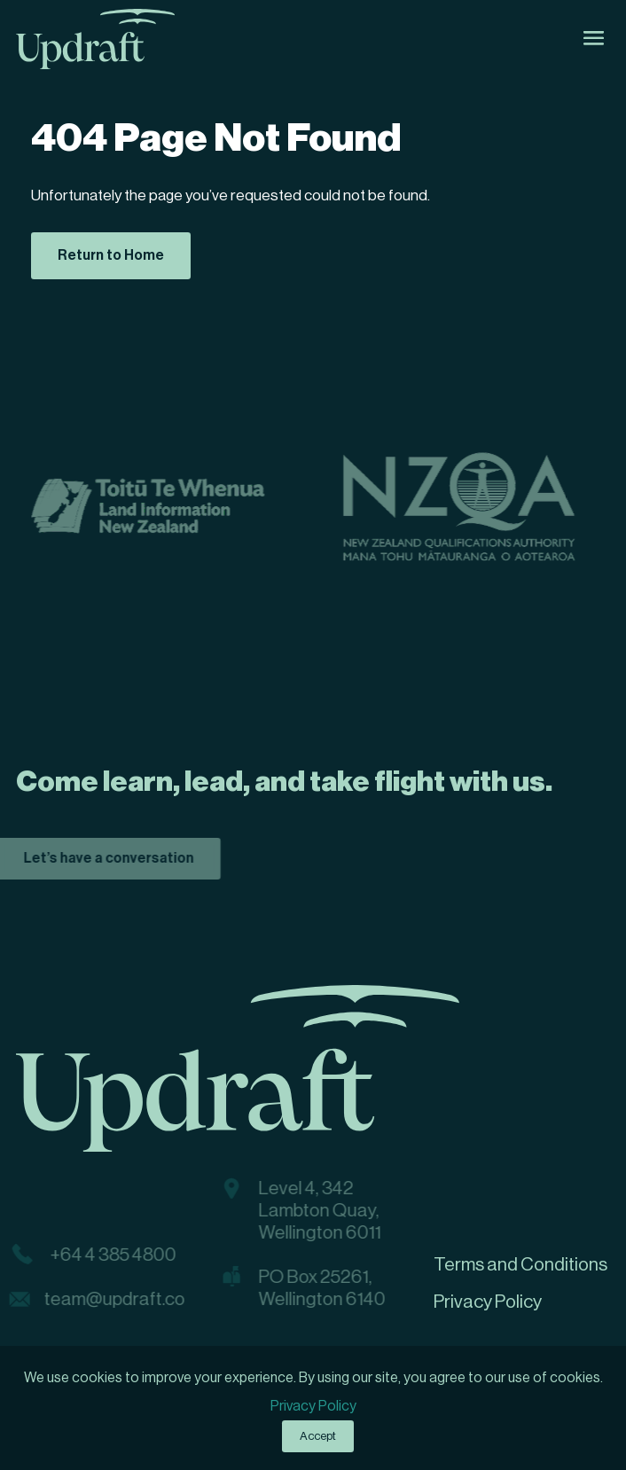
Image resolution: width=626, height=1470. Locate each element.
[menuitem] (522, 1265)
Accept (318, 1436)
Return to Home (111, 255)
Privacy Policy (313, 1406)
